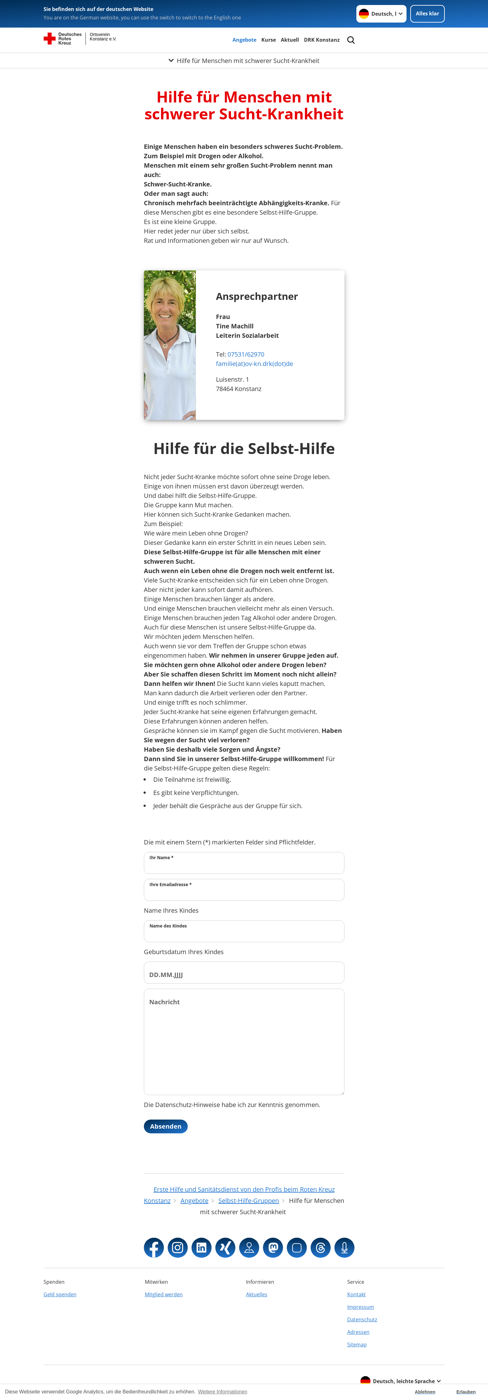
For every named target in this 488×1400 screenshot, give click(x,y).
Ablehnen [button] (425, 1391)
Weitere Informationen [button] (222, 1391)
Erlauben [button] (466, 1391)
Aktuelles (256, 1294)
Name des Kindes (168, 926)
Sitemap (357, 1344)
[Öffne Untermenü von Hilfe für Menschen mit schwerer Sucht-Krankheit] (244, 60)
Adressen (358, 1332)
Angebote (244, 39)
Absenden (165, 1126)
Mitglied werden (164, 1294)
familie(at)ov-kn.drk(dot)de (254, 363)
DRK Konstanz (322, 39)
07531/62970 (246, 354)
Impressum (360, 1306)
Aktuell (290, 39)
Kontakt (356, 1294)
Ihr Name (162, 857)
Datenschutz (362, 1319)
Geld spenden (60, 1294)
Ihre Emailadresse (171, 884)
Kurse (268, 39)
